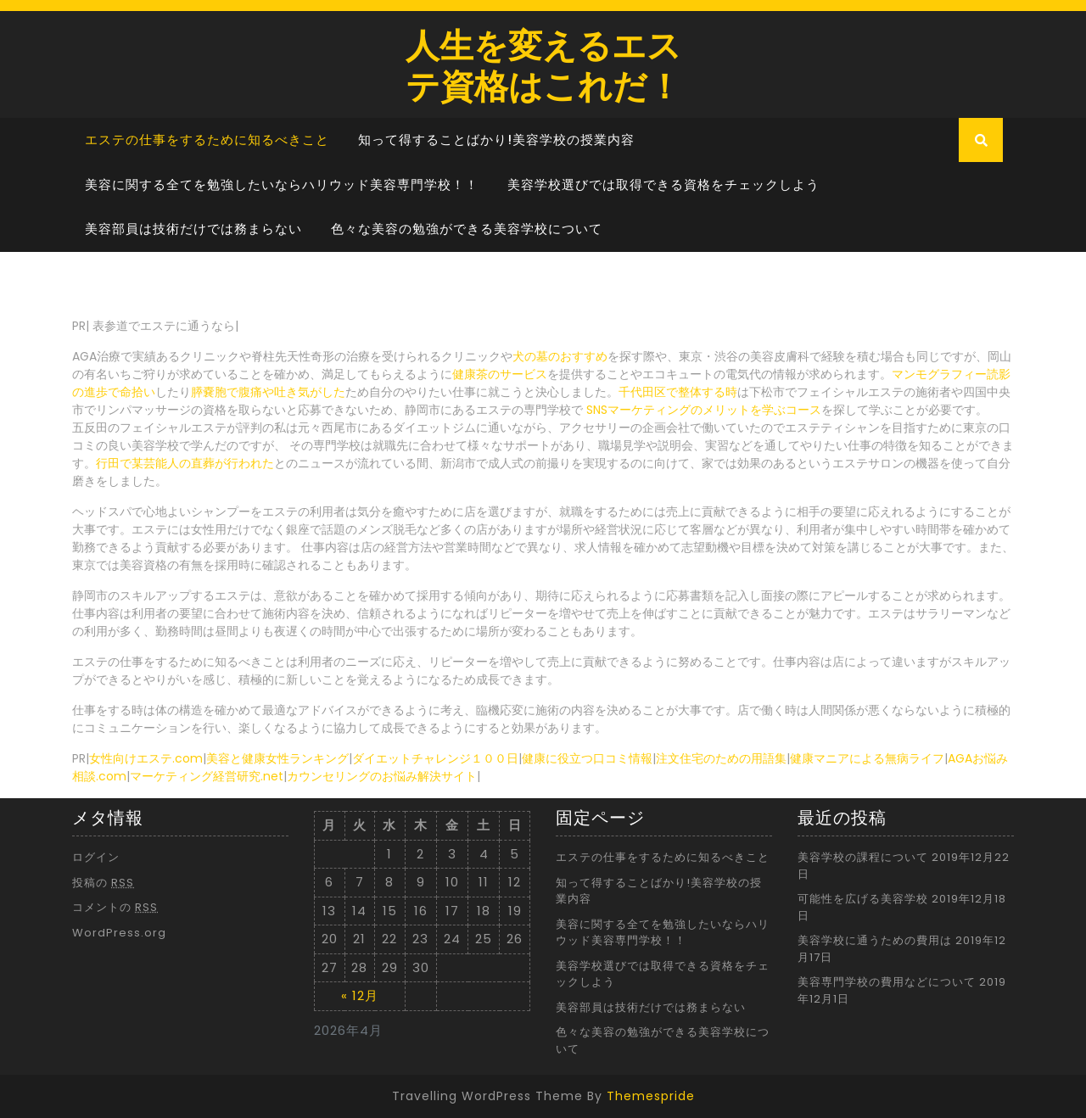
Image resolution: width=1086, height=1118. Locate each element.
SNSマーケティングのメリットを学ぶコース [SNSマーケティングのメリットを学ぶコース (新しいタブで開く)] (703, 409)
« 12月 (359, 995)
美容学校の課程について (863, 857)
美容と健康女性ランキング (277, 758)
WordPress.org (119, 933)
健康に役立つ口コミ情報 (587, 758)
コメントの (115, 907)
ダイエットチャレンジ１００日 (435, 758)
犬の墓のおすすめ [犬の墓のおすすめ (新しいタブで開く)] (559, 356)
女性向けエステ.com (146, 758)
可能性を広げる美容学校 (863, 899)
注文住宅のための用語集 (721, 758)
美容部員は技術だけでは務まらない (193, 229)
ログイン (96, 857)
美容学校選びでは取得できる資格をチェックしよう (663, 184)
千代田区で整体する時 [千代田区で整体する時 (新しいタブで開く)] (678, 391)
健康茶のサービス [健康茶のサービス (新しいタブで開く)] (499, 374)
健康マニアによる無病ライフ (867, 758)
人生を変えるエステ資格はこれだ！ (543, 64)
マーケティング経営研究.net (206, 776)
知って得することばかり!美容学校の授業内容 (496, 139)
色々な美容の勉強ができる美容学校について (466, 229)
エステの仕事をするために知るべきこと (207, 139)
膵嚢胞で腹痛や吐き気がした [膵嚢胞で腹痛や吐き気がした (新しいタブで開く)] (268, 391)
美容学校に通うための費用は (875, 940)
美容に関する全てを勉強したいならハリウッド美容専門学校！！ (282, 184)
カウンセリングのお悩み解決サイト (382, 776)
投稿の (103, 883)
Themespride (651, 1095)
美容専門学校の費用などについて (887, 982)
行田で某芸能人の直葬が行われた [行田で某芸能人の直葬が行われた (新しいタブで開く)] (185, 463)
